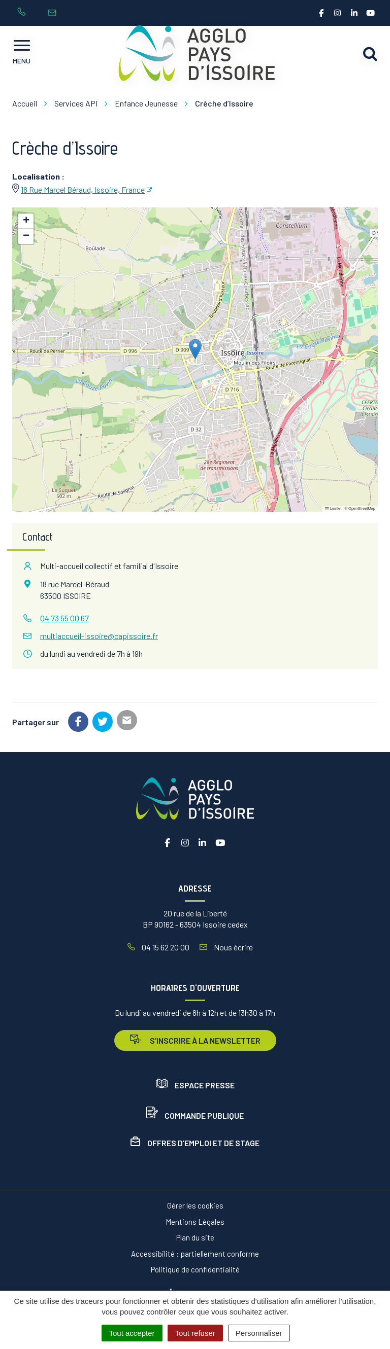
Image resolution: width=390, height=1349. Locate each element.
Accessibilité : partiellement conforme (195, 1253)
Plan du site (195, 1237)
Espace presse (195, 1085)
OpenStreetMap (361, 508)
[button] (195, 349)
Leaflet (333, 508)
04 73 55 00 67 (64, 618)
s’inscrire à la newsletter (195, 1040)
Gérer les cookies (195, 1205)
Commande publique (195, 1115)
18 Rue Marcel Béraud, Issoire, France (83, 189)
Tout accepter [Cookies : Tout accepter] (132, 1333)
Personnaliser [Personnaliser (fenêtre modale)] (259, 1333)
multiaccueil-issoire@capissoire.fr (99, 636)
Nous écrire (226, 947)
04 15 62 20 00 (158, 947)
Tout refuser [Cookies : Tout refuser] (195, 1333)
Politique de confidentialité (195, 1269)
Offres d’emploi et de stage (195, 1143)
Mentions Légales (195, 1221)
